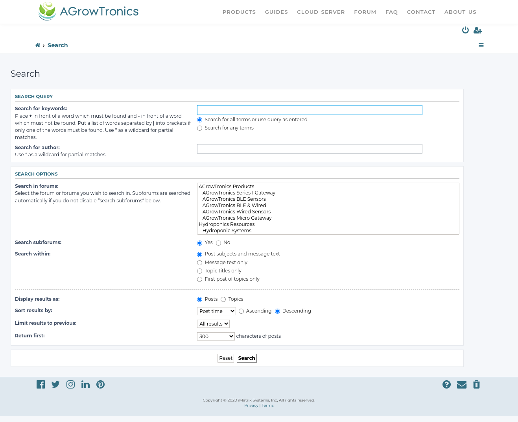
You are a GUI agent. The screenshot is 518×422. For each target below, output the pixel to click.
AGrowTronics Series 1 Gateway (328, 193)
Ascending (255, 311)
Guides (276, 12)
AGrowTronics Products (328, 186)
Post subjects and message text (238, 254)
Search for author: (37, 147)
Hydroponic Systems (328, 231)
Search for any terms (225, 128)
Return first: (29, 336)
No (223, 242)
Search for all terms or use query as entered (252, 119)
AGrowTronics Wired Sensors (328, 212)
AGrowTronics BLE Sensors (328, 199)
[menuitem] (466, 31)
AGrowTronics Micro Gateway (328, 218)
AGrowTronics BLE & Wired (328, 205)
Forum (365, 12)
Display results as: (37, 299)
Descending (293, 311)
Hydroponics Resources (328, 224)
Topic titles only (219, 271)
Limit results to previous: (45, 323)
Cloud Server (321, 12)
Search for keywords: (41, 108)
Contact (421, 12)
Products (239, 12)
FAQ (391, 12)
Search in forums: (36, 186)
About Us (460, 12)
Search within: (32, 254)
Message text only (222, 262)
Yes (204, 242)
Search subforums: (38, 242)
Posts (207, 299)
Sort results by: (33, 310)
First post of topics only (228, 279)
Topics (232, 299)
